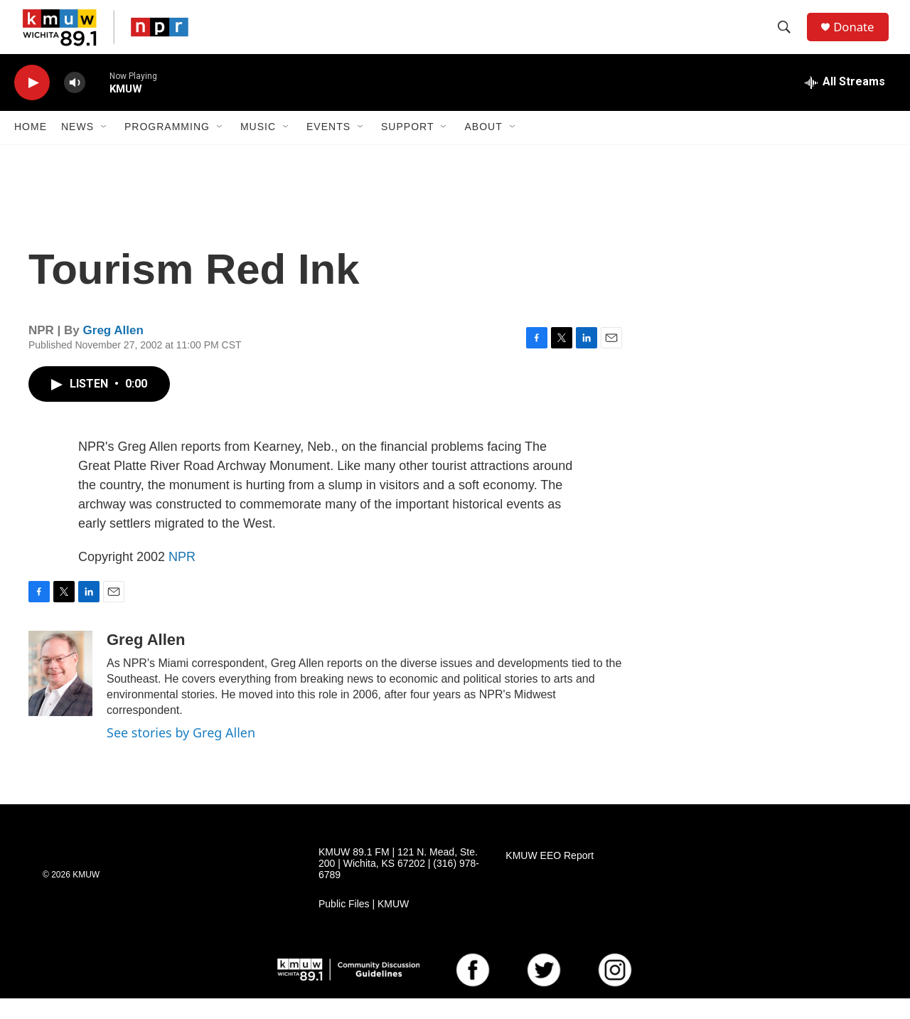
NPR (182, 577)
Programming (167, 148)
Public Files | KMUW (363, 924)
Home (30, 148)
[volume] (75, 103)
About (483, 148)
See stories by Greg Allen (181, 753)
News (77, 148)
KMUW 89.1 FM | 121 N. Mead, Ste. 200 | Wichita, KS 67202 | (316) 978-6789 (398, 884)
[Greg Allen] (60, 694)
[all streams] (845, 103)
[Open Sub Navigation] (104, 148)
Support (407, 148)
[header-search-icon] (788, 37)
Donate (859, 37)
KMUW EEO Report (549, 876)
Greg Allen (113, 351)
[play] (32, 103)
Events (328, 148)
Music (258, 148)
